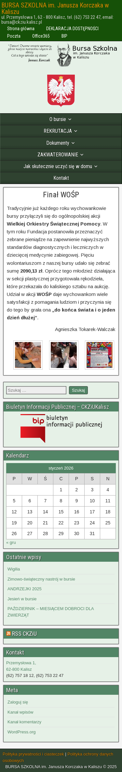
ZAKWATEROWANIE (57, 155)
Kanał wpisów (20, 712)
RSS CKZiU (24, 633)
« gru (11, 542)
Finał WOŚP (61, 194)
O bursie (57, 119)
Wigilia (13, 569)
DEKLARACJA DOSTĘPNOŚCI (72, 28)
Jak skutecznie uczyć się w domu (57, 166)
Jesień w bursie (22, 598)
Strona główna (20, 28)
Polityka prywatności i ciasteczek (33, 754)
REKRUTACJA (58, 131)
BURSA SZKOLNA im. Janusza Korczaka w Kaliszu (55, 8)
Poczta (13, 36)
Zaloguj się (17, 702)
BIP (64, 36)
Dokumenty (57, 143)
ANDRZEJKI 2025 (24, 588)
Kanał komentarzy (24, 721)
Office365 (41, 36)
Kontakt (61, 178)
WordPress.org (21, 731)
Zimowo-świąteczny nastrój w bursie (41, 579)
